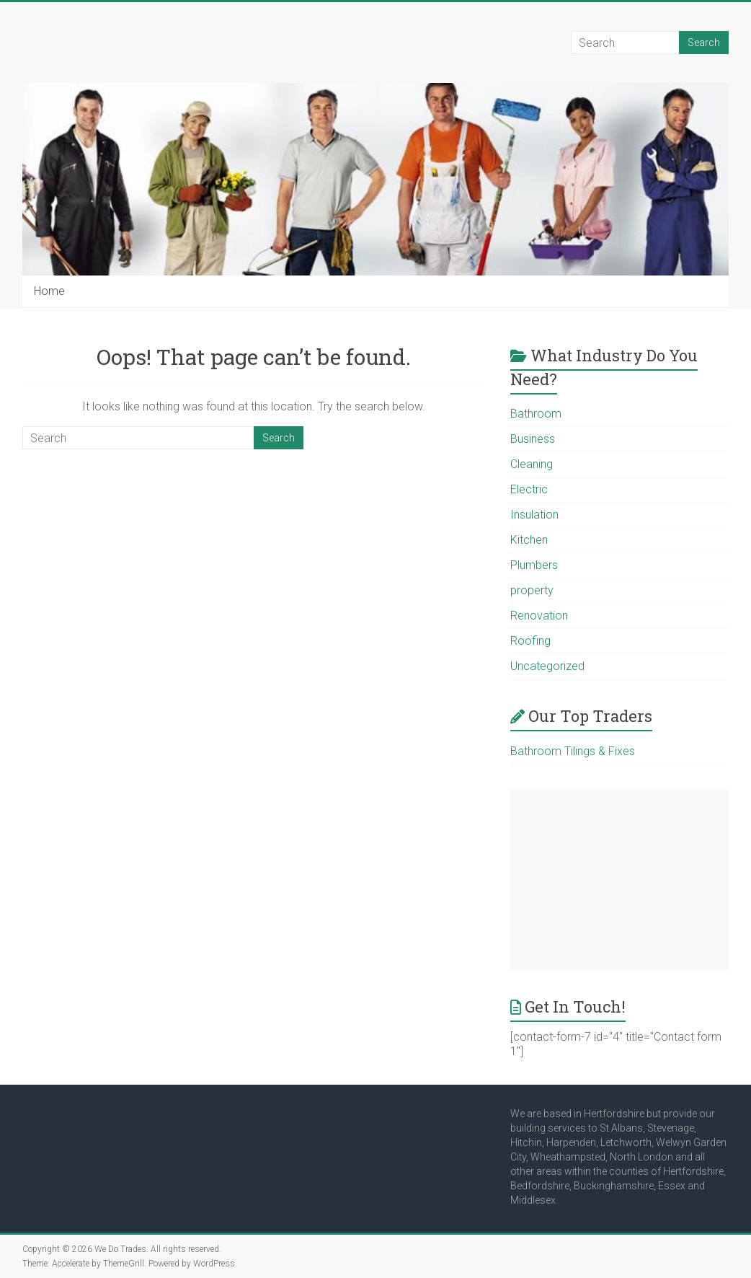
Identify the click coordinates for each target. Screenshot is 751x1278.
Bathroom (535, 413)
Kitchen (529, 540)
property (532, 590)
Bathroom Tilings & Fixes (572, 751)
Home (49, 291)
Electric (529, 489)
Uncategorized (547, 666)
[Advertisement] (619, 880)
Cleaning (531, 464)
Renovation (539, 615)
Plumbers (534, 565)
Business (532, 439)
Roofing (530, 641)
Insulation (534, 514)
